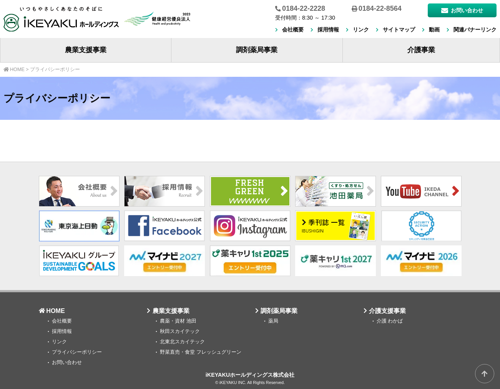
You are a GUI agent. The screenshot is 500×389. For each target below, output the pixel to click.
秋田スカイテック (180, 331)
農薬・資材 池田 (178, 321)
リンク (361, 29)
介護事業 (421, 50)
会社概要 (293, 29)
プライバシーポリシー (77, 352)
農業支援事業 (85, 50)
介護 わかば (390, 321)
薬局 (273, 321)
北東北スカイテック (182, 341)
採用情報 (328, 29)
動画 (434, 29)
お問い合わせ (462, 10)
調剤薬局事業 (256, 50)
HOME (55, 310)
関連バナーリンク (475, 29)
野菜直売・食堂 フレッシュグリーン (200, 352)
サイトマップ (399, 29)
